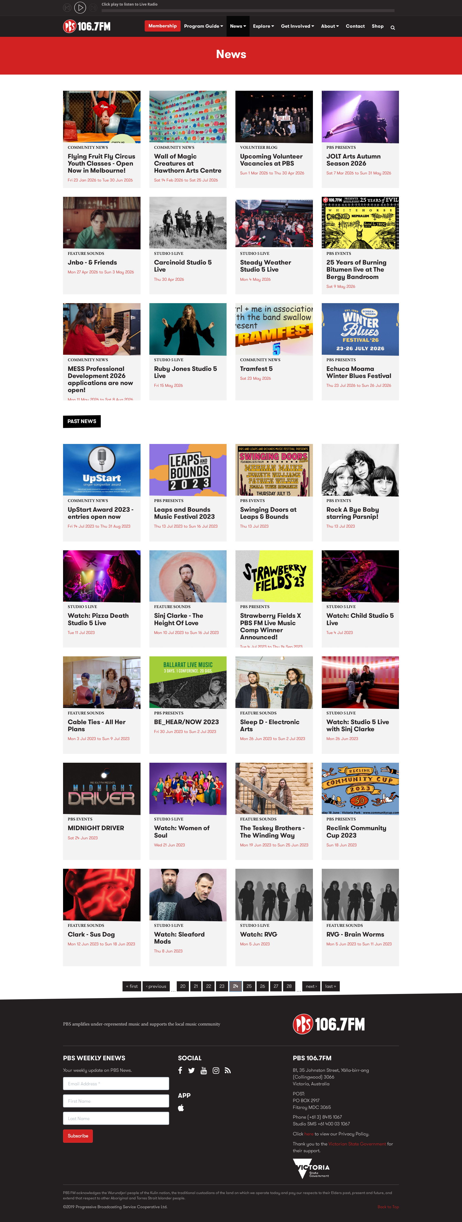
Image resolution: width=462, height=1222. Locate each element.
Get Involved (297, 26)
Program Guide (203, 26)
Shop (378, 26)
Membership (162, 25)
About (330, 26)
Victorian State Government (357, 1143)
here (309, 1133)
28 (289, 986)
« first (132, 986)
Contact (355, 26)
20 (182, 986)
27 (276, 986)
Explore (263, 26)
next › (311, 986)
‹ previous (156, 986)
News (238, 26)
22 (208, 986)
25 (249, 986)
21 (196, 986)
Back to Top (388, 1207)
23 (222, 986)
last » (330, 986)
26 (262, 986)
